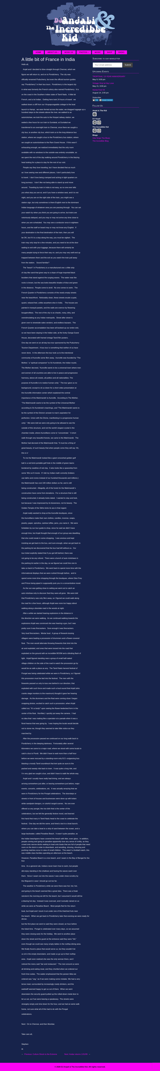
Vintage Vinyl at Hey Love (103, 83)
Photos (83, 52)
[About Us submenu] (59, 52)
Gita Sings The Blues (101, 138)
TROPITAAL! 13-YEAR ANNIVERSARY (108, 76)
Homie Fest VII (98, 90)
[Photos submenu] (89, 52)
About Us (52, 52)
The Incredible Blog (100, 141)
